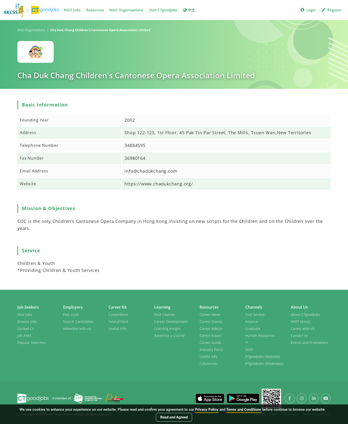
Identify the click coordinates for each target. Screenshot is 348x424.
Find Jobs (24, 314)
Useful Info (117, 328)
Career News (210, 314)
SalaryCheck (118, 321)
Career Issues (211, 335)
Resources (95, 9)
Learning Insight (167, 328)
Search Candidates (78, 321)
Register (331, 9)
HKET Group (300, 321)
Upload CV (25, 328)
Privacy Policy (206, 409)
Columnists (209, 363)
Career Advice (211, 328)
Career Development (171, 321)
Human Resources (260, 335)
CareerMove (118, 314)
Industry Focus (211, 349)
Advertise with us (77, 328)
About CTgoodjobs (305, 314)
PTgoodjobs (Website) (262, 356)
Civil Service (255, 314)
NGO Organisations (126, 9)
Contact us (299, 335)
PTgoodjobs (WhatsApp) (264, 363)
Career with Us (303, 328)
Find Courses (164, 314)
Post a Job (71, 314)
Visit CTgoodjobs (163, 9)
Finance (251, 321)
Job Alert (24, 335)
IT (246, 342)
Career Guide (210, 342)
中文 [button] (189, 9)
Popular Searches (31, 342)
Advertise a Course (169, 335)
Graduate (253, 328)
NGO (249, 349)
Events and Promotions (309, 342)
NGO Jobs (72, 9)
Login (308, 9)
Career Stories (211, 321)
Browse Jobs (27, 321)
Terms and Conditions (243, 409)
